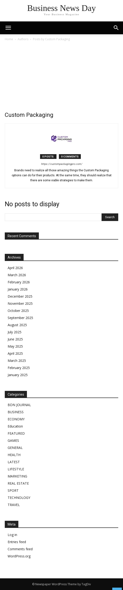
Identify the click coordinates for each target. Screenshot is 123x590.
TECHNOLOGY (19, 497)
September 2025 (20, 317)
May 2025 (15, 346)
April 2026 (15, 268)
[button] (116, 27)
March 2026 (17, 275)
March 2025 (17, 360)
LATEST (14, 462)
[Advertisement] (61, 77)
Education (15, 426)
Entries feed (17, 542)
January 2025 (18, 375)
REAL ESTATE (18, 483)
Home (9, 39)
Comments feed (20, 549)
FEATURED (16, 433)
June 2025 (15, 339)
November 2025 (20, 303)
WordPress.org (19, 556)
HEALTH (14, 454)
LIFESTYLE (16, 469)
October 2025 (18, 310)
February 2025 (19, 367)
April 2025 (15, 353)
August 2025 (17, 325)
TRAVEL (14, 504)
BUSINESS (16, 412)
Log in (12, 534)
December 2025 (20, 296)
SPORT (13, 490)
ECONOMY (16, 419)
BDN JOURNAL (19, 405)
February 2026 (19, 282)
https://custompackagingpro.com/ (61, 164)
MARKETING (17, 476)
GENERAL (15, 447)
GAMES (13, 440)
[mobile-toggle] (8, 27)
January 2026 (18, 289)
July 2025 (14, 332)
